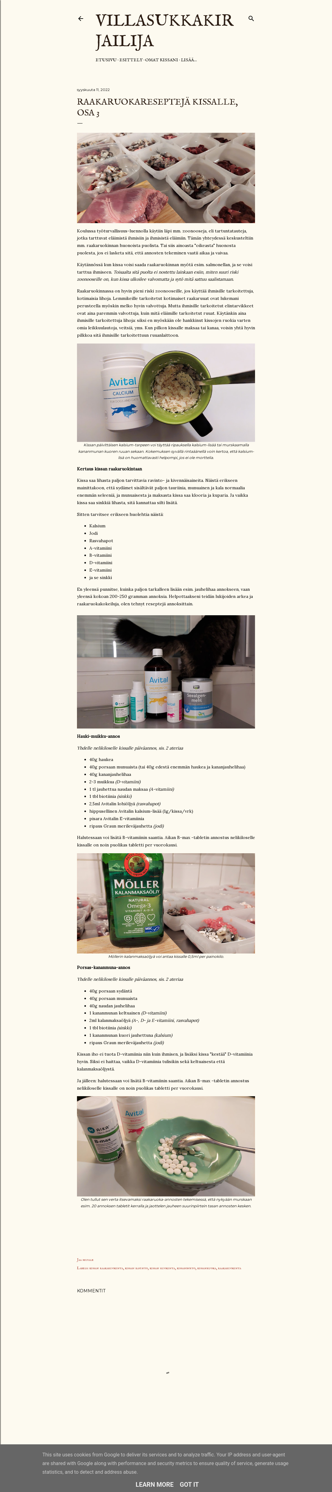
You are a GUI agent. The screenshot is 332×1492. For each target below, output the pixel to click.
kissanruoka (206, 1268)
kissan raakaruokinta (106, 1268)
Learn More (155, 1484)
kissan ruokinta (162, 1268)
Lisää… (189, 60)
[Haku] (251, 17)
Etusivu (106, 60)
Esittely (131, 60)
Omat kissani (161, 60)
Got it (189, 1484)
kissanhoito (186, 1268)
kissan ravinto (136, 1268)
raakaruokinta (229, 1268)
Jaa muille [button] (85, 1259)
